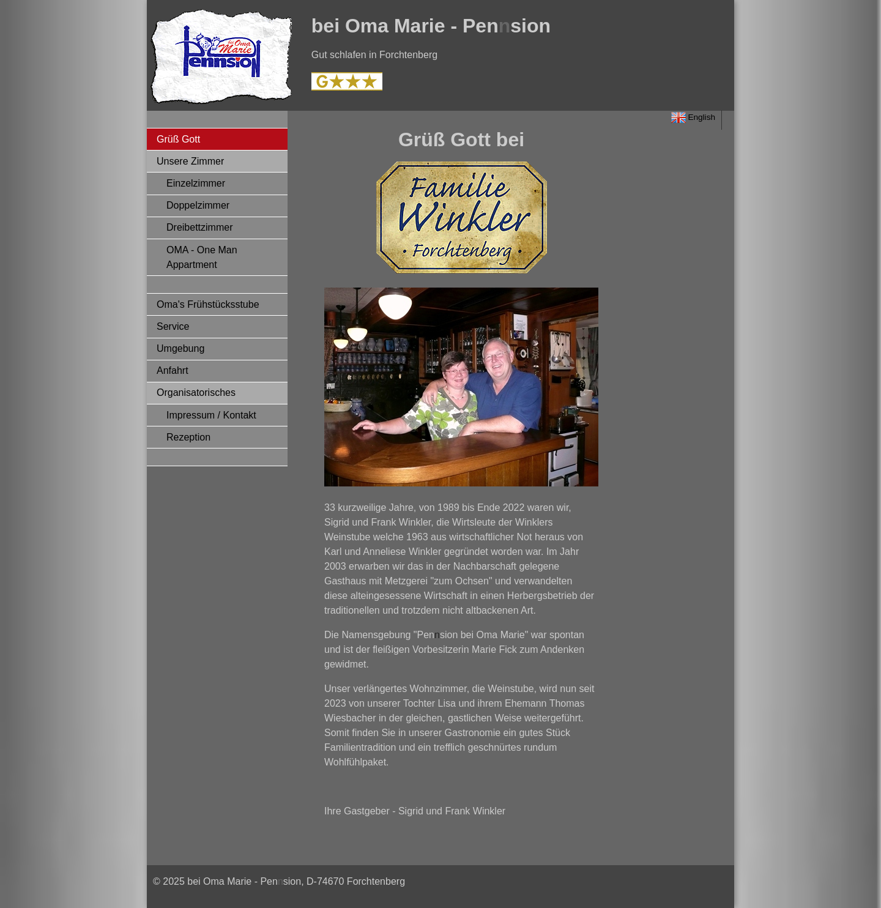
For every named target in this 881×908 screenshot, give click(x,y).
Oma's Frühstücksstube (208, 304)
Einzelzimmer (195, 183)
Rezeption (188, 437)
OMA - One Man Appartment (201, 257)
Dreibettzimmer (199, 227)
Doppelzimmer (197, 205)
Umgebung (180, 348)
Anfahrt (172, 370)
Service (173, 326)
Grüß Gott (178, 139)
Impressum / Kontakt (211, 415)
